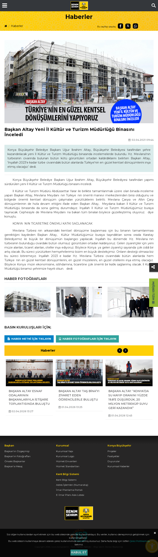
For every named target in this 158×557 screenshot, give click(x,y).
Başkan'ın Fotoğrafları (17, 456)
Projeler (112, 451)
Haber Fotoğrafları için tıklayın (87, 338)
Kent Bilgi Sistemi (66, 479)
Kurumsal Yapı (64, 451)
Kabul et (79, 552)
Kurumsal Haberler (119, 466)
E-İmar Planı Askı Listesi (70, 494)
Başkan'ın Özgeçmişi (16, 451)
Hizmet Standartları (67, 466)
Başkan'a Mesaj (13, 466)
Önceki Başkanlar (14, 461)
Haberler (17, 26)
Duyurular (114, 461)
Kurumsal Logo (65, 456)
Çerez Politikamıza (140, 541)
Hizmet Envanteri (66, 461)
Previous (119, 350)
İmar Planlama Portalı (69, 489)
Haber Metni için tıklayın (29, 338)
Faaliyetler (113, 456)
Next (125, 350)
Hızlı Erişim (153, 293)
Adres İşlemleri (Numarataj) (72, 484)
